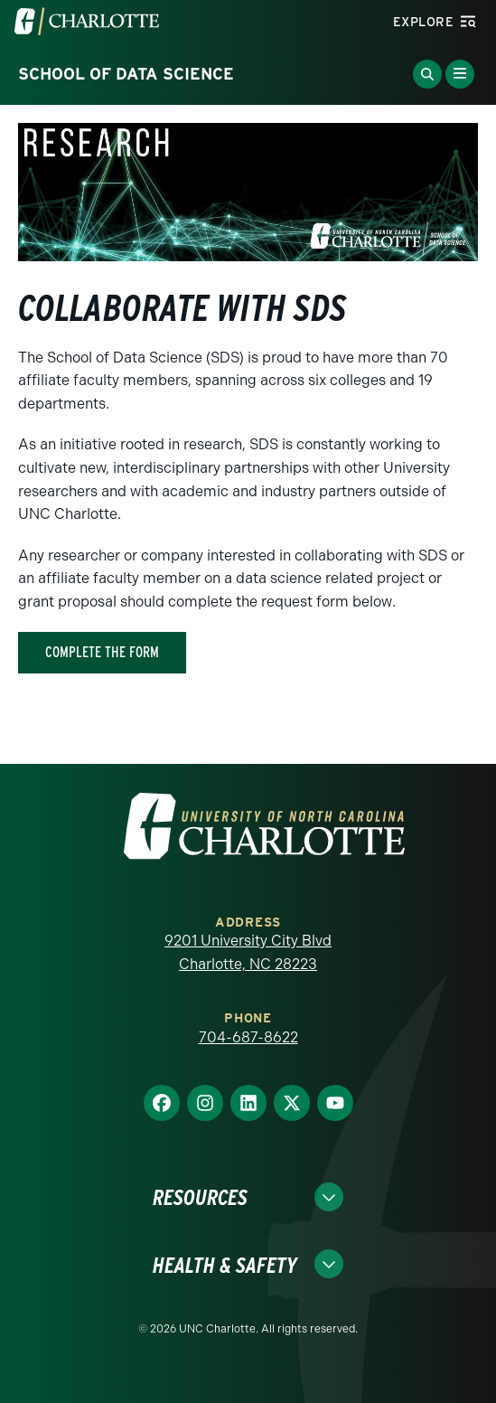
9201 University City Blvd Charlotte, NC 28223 (248, 952)
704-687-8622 (248, 1037)
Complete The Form (102, 652)
